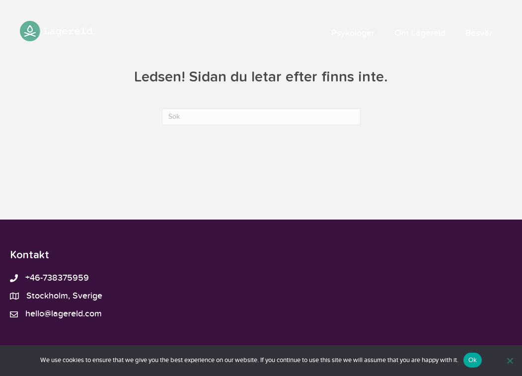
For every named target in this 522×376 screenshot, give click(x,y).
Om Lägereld (420, 33)
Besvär (478, 33)
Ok (472, 360)
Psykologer (352, 33)
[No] (510, 361)
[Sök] (261, 116)
